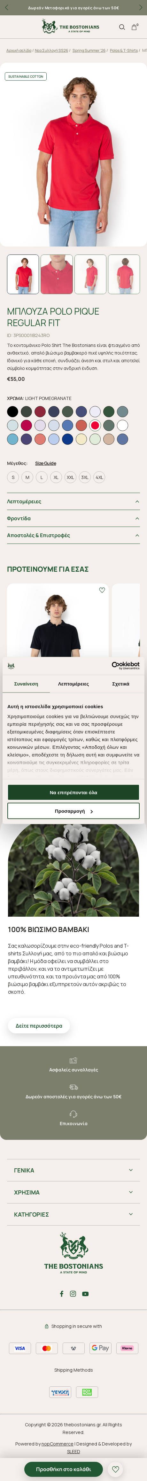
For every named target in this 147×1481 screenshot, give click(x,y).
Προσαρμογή (74, 811)
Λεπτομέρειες (24, 501)
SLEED (73, 1451)
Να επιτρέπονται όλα (73, 792)
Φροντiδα (19, 518)
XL (56, 477)
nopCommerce (58, 1444)
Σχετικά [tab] (120, 683)
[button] (140, 7)
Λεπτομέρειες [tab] (73, 683)
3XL (85, 477)
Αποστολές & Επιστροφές (38, 535)
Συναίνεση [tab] (26, 683)
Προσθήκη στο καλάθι (63, 1469)
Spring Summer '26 (89, 50)
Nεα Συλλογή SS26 (51, 50)
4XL (99, 477)
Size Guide (45, 463)
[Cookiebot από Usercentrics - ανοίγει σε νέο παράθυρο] (112, 666)
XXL (70, 477)
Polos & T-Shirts (124, 50)
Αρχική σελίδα (18, 50)
